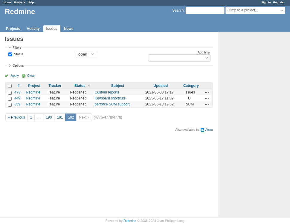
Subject (117, 86)
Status (18, 54)
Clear (31, 75)
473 (17, 92)
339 (17, 104)
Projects (19, 2)
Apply (15, 75)
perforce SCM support (112, 104)
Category (191, 86)
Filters (17, 47)
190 (49, 117)
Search (178, 10)
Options (18, 65)
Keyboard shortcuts (110, 98)
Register (279, 2)
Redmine (33, 92)
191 (60, 117)
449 (17, 98)
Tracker (54, 86)
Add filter (204, 52)
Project (34, 86)
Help (31, 2)
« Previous (16, 117)
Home (8, 2)
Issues (51, 29)
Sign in (266, 2)
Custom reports (107, 92)
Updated (160, 86)
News (68, 29)
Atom (209, 129)
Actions (206, 92)
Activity (33, 29)
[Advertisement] (248, 125)
